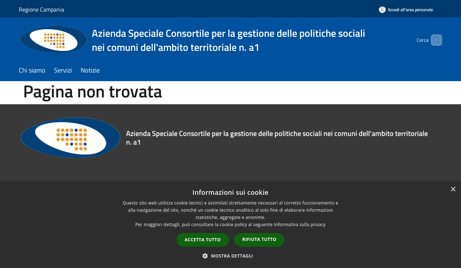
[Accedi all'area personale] (406, 9)
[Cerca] (433, 40)
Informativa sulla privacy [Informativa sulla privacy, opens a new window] (300, 224)
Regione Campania (41, 9)
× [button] (453, 189)
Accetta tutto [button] (203, 240)
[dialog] (230, 225)
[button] (230, 255)
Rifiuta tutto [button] (259, 239)
